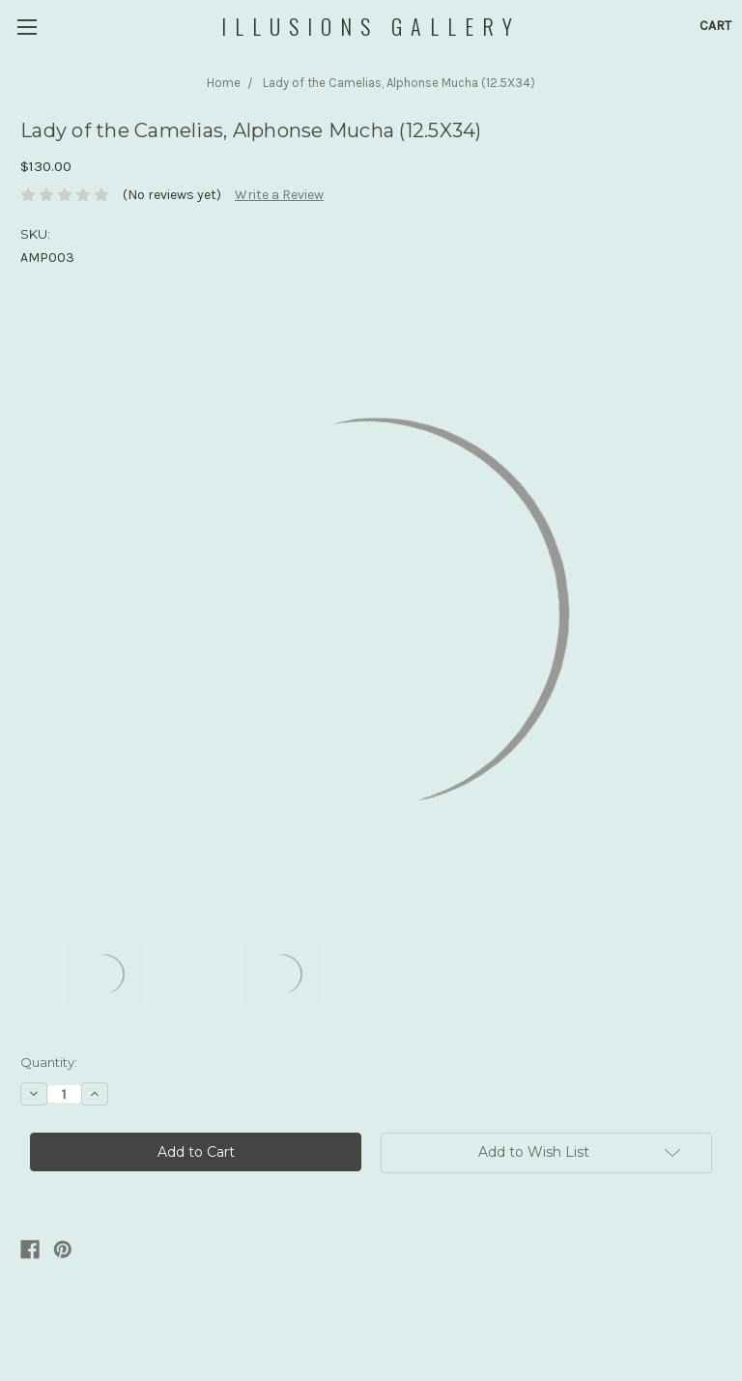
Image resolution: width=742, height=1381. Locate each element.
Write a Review (279, 195)
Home (224, 82)
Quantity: (48, 1062)
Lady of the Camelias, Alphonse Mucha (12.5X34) (399, 82)
